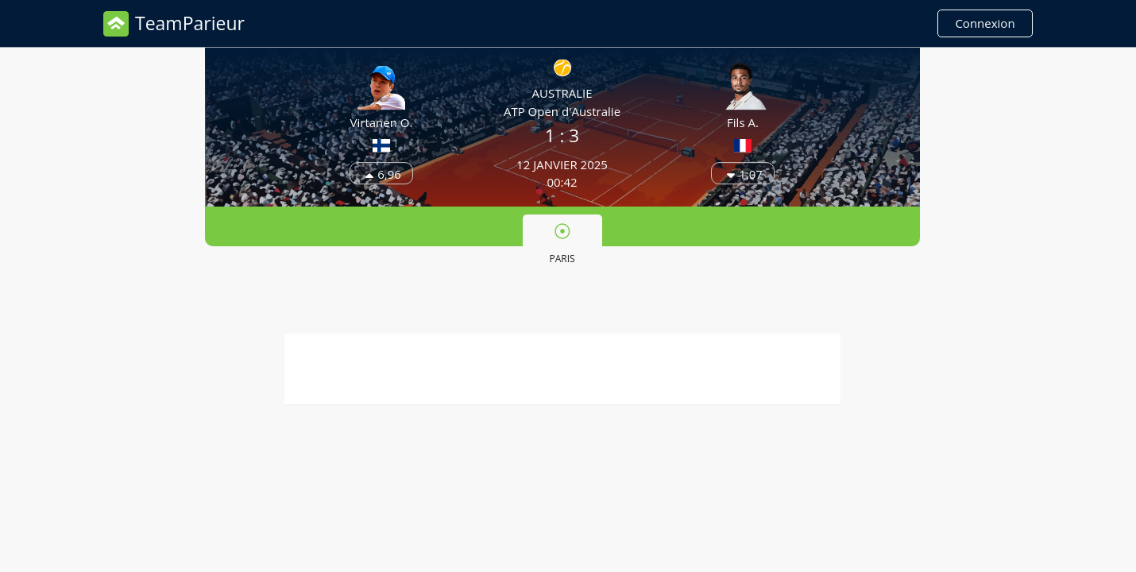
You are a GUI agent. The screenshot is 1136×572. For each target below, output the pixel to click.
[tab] (562, 242)
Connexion (984, 23)
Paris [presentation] (561, 243)
